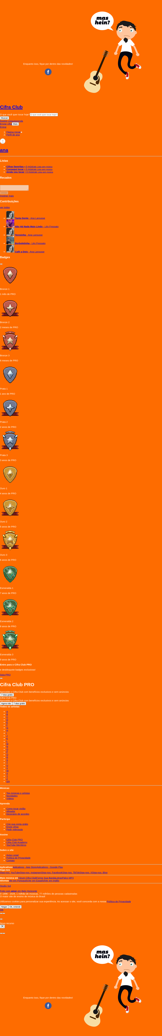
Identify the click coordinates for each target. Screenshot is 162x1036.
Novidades (12, 796)
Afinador (10, 812)
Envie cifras (12, 827)
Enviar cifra (6, 123)
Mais (15, 124)
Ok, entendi (14, 908)
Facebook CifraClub (48, 71)
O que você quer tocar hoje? (15, 114)
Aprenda (18, 121)
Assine (4, 121)
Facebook (51, 873)
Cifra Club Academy (16, 843)
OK (1, 910)
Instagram (30, 873)
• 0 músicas (29, 166)
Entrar (3, 127)
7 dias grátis (7, 696)
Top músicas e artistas (18, 794)
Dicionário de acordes (17, 815)
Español (36, 881)
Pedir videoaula (14, 830)
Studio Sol (5, 887)
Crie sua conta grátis (17, 825)
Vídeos (10, 799)
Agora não (6, 704)
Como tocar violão (15, 809)
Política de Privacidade (18, 858)
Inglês (52, 881)
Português (18, 881)
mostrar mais (7, 196)
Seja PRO (5, 675)
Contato (10, 861)
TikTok (71, 873)
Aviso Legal (12, 856)
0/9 (8, 782)
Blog (100, 873)
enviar (4, 194)
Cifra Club (11, 107)
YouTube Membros (16, 846)
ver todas (5, 208)
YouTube (10, 873)
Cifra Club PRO (14, 840)
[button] (13, 134)
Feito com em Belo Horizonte (18, 892)
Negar (4, 908)
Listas (11, 121)
